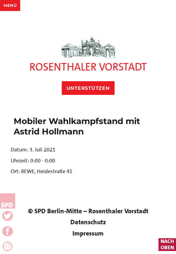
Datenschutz (88, 222)
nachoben (167, 244)
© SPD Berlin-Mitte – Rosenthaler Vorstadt (88, 211)
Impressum (88, 233)
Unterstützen (88, 88)
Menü (10, 5)
